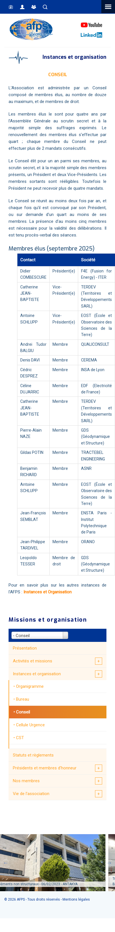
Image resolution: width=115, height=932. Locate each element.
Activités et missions (32, 661)
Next (109, 863)
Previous (6, 863)
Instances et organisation (37, 673)
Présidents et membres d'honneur (44, 768)
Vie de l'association (31, 793)
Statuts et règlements (33, 755)
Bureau (22, 699)
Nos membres (26, 780)
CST (20, 737)
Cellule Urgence (30, 724)
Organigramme (30, 686)
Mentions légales (76, 899)
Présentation (25, 648)
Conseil (23, 712)
